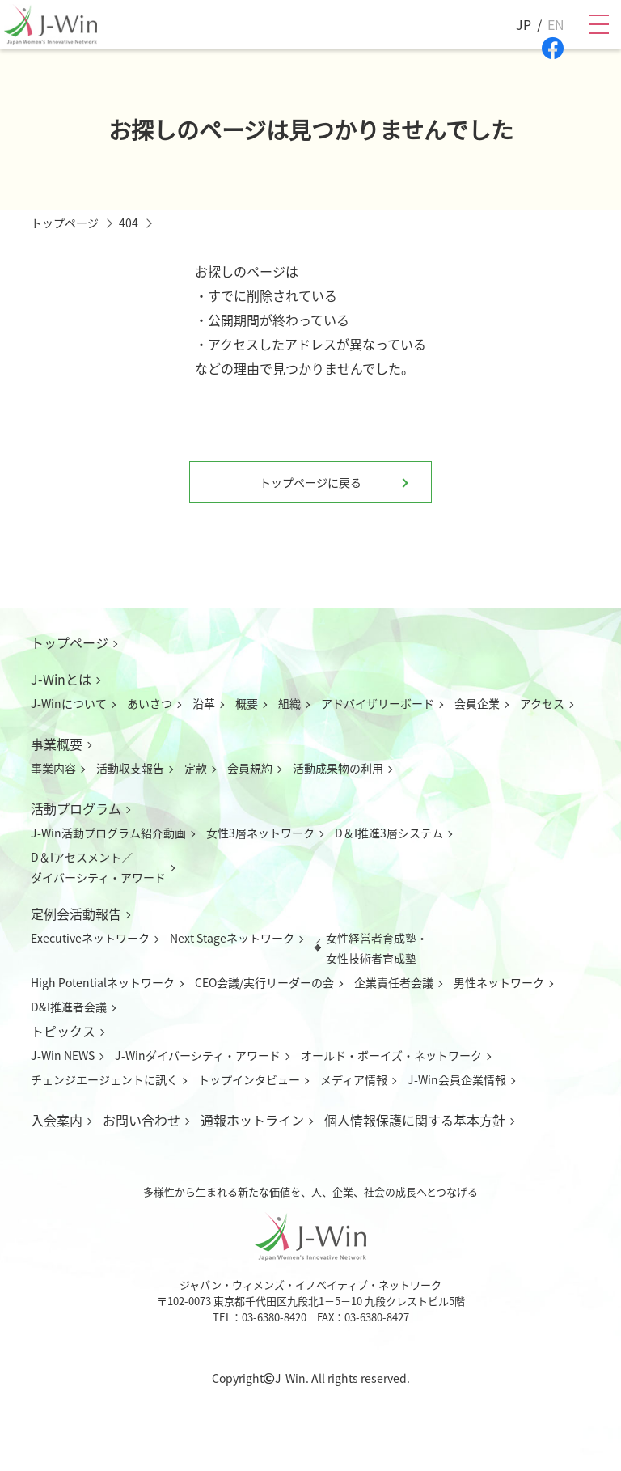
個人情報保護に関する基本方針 (414, 1120)
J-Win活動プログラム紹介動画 (108, 833)
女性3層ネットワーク (260, 833)
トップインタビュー (249, 1079)
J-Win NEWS (63, 1055)
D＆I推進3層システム (389, 833)
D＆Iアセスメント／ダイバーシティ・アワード (98, 867)
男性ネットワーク (499, 982)
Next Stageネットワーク (232, 938)
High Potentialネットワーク (103, 982)
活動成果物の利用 (338, 768)
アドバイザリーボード (377, 703)
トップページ (69, 642)
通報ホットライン (252, 1120)
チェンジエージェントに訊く (104, 1079)
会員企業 (477, 703)
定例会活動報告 (76, 913)
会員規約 (249, 768)
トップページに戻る (310, 482)
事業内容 (53, 768)
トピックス (63, 1031)
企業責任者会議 (393, 982)
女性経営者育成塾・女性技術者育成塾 (377, 948)
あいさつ (149, 703)
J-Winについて (69, 703)
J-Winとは (61, 679)
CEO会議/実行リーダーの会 (264, 982)
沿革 (203, 703)
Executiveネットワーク (90, 938)
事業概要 (56, 743)
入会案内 (56, 1120)
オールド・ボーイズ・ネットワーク (391, 1055)
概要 (246, 703)
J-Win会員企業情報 (457, 1079)
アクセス (542, 703)
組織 (289, 703)
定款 (195, 768)
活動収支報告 (130, 768)
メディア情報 (353, 1079)
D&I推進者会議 (69, 1006)
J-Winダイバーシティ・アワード (198, 1055)
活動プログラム (76, 808)
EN (555, 24)
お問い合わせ (141, 1120)
